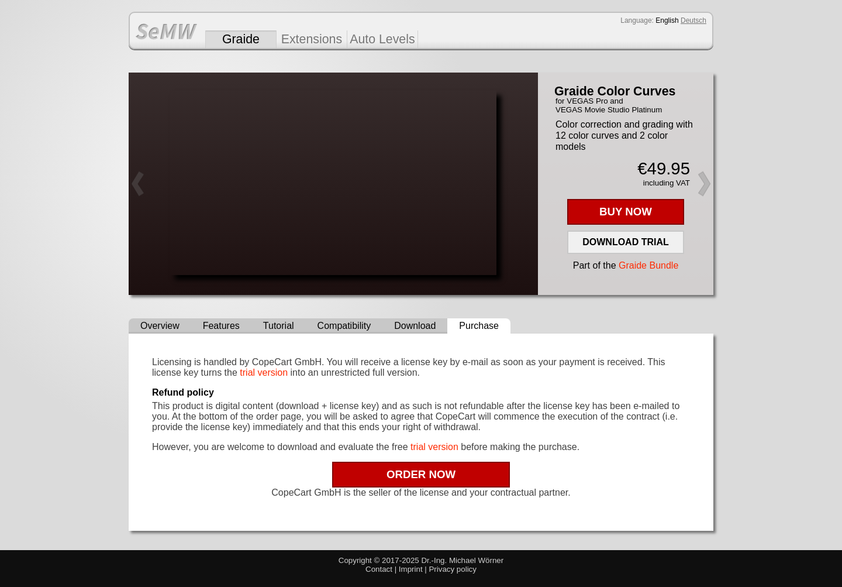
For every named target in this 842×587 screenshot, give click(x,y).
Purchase (479, 326)
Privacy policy (452, 569)
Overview (160, 326)
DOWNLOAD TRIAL (625, 242)
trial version (264, 372)
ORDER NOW (421, 474)
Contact (378, 569)
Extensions (311, 39)
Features (221, 326)
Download (415, 326)
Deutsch (693, 20)
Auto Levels (382, 39)
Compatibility (344, 326)
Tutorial (278, 326)
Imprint (411, 569)
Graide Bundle (648, 265)
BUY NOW (625, 211)
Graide (241, 39)
